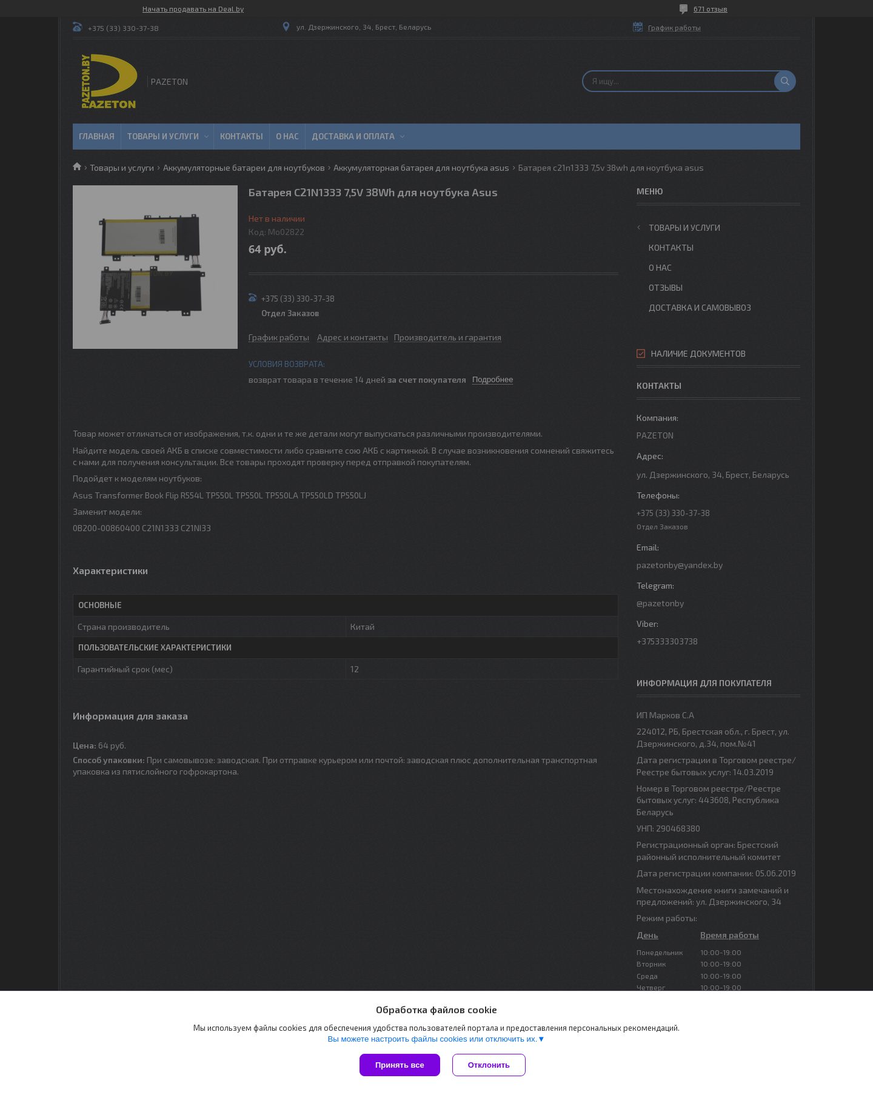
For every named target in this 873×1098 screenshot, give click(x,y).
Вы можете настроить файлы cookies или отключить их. (432, 1038)
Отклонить (489, 1065)
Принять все (399, 1065)
